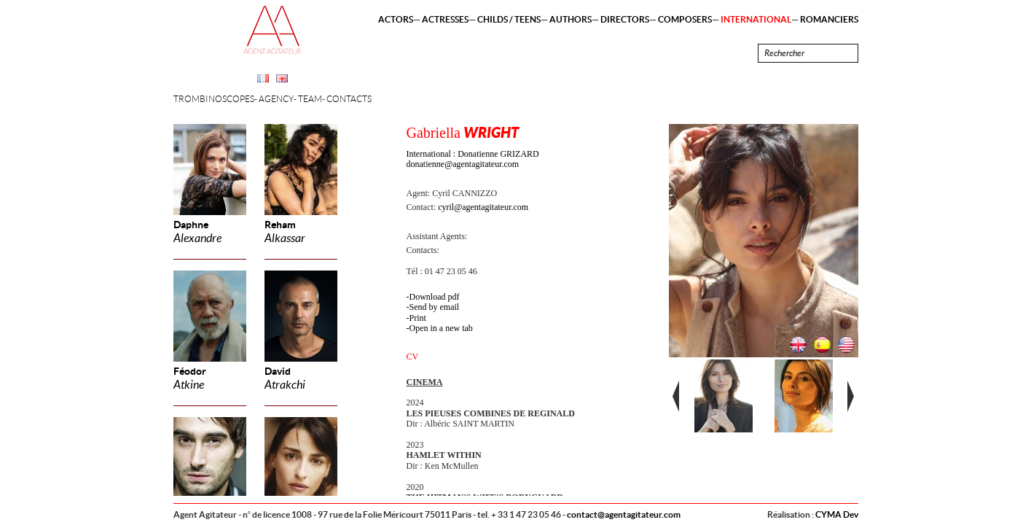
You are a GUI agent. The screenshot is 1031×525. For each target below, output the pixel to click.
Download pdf (434, 297)
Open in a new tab (441, 328)
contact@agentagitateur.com (624, 514)
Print (417, 318)
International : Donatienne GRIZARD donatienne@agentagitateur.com (473, 159)
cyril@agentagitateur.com (483, 207)
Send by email (434, 307)
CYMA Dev (836, 514)
